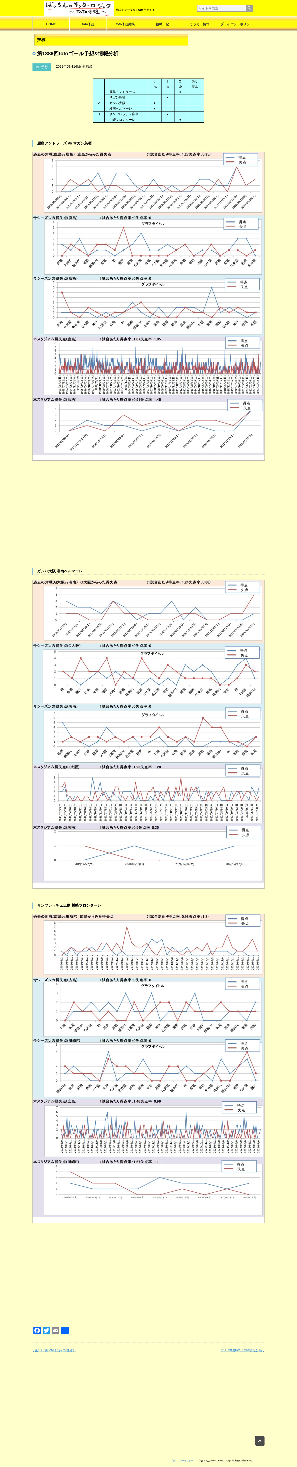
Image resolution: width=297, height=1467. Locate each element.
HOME (51, 24)
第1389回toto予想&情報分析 (55, 1350)
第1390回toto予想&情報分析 (241, 1350)
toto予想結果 (125, 24)
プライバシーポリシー (236, 24)
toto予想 (88, 24)
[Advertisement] (148, 522)
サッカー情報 (199, 24)
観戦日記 (162, 24)
